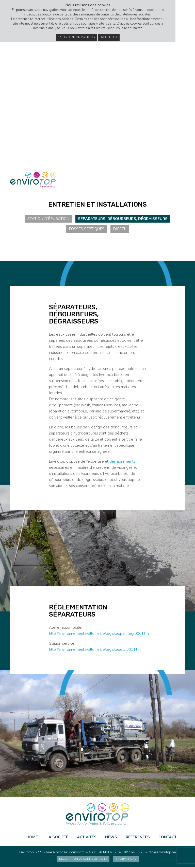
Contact (167, 837)
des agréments (122, 461)
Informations (126, 859)
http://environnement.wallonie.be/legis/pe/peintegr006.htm (99, 633)
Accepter (109, 37)
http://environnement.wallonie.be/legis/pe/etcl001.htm (95, 649)
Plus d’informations (77, 37)
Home (32, 837)
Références (138, 837)
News (111, 837)
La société (57, 837)
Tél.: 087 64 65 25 (130, 852)
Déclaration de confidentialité (83, 859)
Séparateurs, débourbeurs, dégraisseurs (123, 218)
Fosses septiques (86, 228)
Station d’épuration (48, 218)
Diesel (119, 228)
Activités (86, 837)
